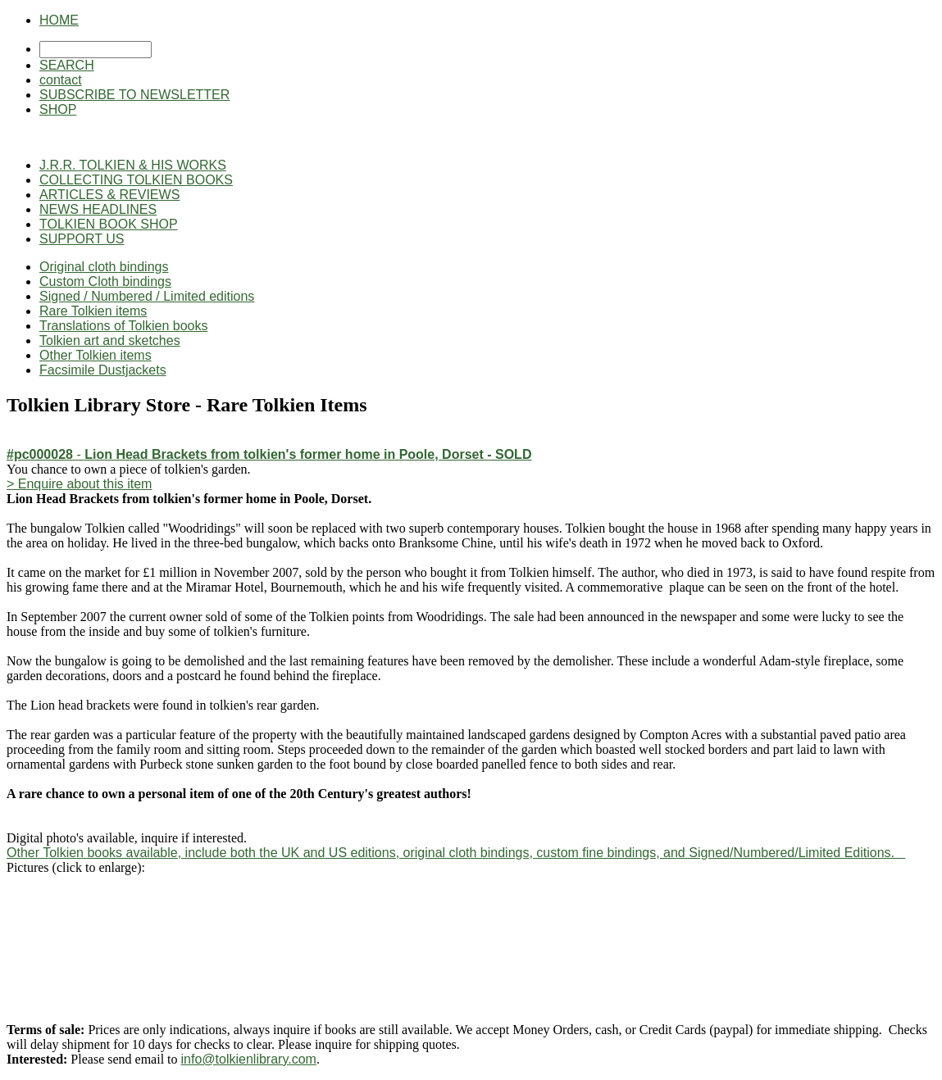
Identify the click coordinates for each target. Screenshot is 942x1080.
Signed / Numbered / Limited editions (146, 296)
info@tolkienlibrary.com (248, 1059)
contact (60, 80)
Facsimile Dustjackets (102, 370)
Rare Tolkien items (93, 311)
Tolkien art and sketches (109, 340)
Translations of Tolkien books (123, 326)
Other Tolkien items (95, 355)
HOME (59, 20)
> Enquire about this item (79, 484)
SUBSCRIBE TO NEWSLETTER (134, 95)
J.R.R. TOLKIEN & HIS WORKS (132, 165)
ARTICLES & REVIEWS (109, 195)
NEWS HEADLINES (98, 209)
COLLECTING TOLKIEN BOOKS (136, 180)
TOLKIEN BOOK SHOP (108, 224)
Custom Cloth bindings (105, 281)
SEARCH (66, 65)
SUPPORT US (81, 239)
